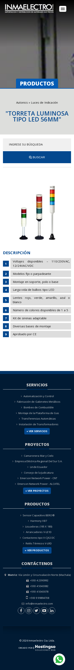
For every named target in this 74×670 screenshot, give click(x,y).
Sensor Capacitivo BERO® (38, 515)
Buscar (37, 157)
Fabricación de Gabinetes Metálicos (39, 401)
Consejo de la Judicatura (39, 472)
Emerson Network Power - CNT (38, 478)
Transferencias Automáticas (39, 418)
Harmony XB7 (38, 521)
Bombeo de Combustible (39, 407)
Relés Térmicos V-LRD (39, 543)
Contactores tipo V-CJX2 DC (38, 537)
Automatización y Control (38, 396)
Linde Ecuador (38, 467)
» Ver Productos (37, 550)
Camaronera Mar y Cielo (38, 455)
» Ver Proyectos (37, 490)
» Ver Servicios (37, 431)
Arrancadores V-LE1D (39, 532)
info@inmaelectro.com (39, 603)
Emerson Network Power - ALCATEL (39, 484)
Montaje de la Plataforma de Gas (38, 413)
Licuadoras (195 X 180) (38, 526)
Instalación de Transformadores (39, 424)
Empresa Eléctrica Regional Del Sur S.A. (39, 461)
